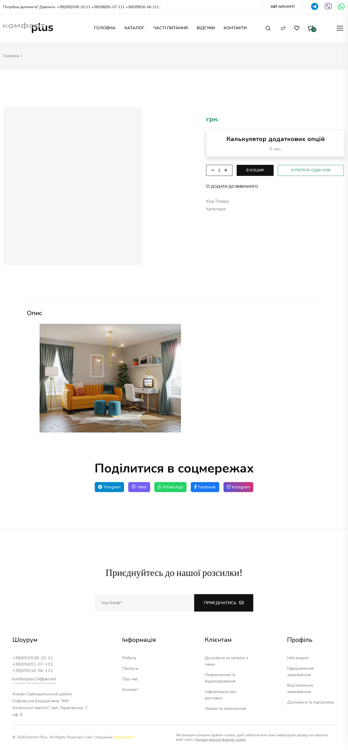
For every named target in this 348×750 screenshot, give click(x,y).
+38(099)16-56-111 (142, 6)
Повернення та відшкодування (220, 678)
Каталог (134, 28)
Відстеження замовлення (300, 688)
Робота (129, 658)
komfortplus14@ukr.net (34, 679)
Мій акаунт (298, 658)
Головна (105, 28)
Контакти (235, 28)
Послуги (130, 668)
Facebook (205, 487)
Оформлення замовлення (300, 672)
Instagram (238, 487)
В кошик (255, 170)
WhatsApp (170, 487)
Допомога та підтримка (310, 702)
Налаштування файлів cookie (220, 739)
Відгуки (206, 28)
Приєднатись (224, 603)
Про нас (130, 679)
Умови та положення (225, 708)
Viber (139, 487)
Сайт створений (108, 737)
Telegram (109, 487)
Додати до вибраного (232, 186)
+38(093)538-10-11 (73, 6)
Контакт (130, 690)
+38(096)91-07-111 (108, 6)
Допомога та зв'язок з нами (226, 661)
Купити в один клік (311, 170)
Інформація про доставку (220, 695)
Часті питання (170, 28)
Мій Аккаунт (283, 7)
